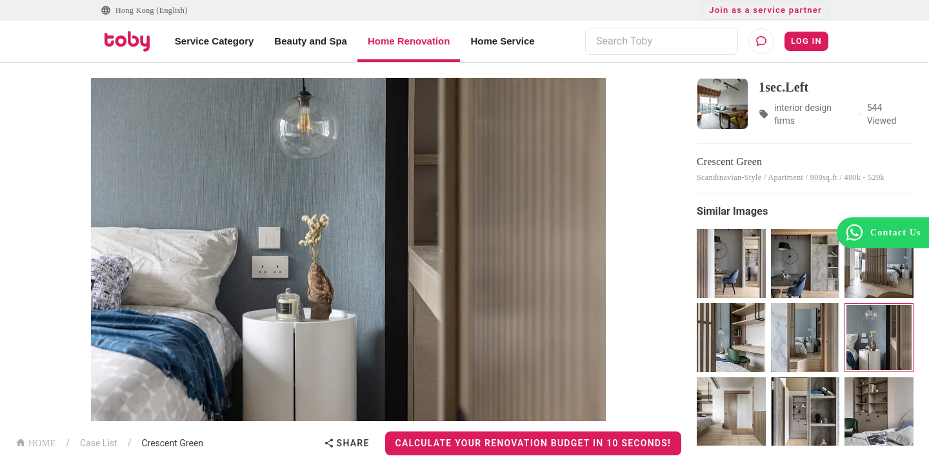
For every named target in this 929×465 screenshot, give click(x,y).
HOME (35, 442)
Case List (98, 443)
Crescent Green (172, 443)
